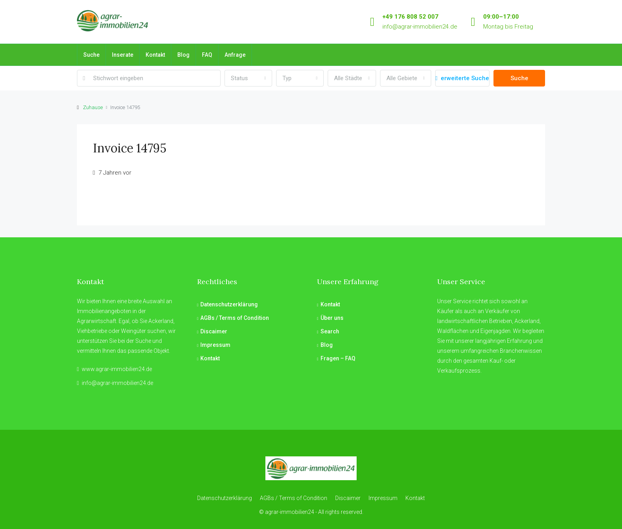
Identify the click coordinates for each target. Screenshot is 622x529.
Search (330, 331)
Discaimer (213, 331)
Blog (183, 55)
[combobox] (248, 78)
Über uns (332, 318)
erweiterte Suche (462, 78)
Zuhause (93, 107)
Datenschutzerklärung (229, 304)
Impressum (215, 345)
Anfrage (235, 55)
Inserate (122, 55)
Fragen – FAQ (338, 358)
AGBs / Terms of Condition (234, 318)
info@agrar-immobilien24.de (419, 26)
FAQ (207, 55)
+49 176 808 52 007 (410, 16)
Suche (91, 55)
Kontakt (155, 55)
